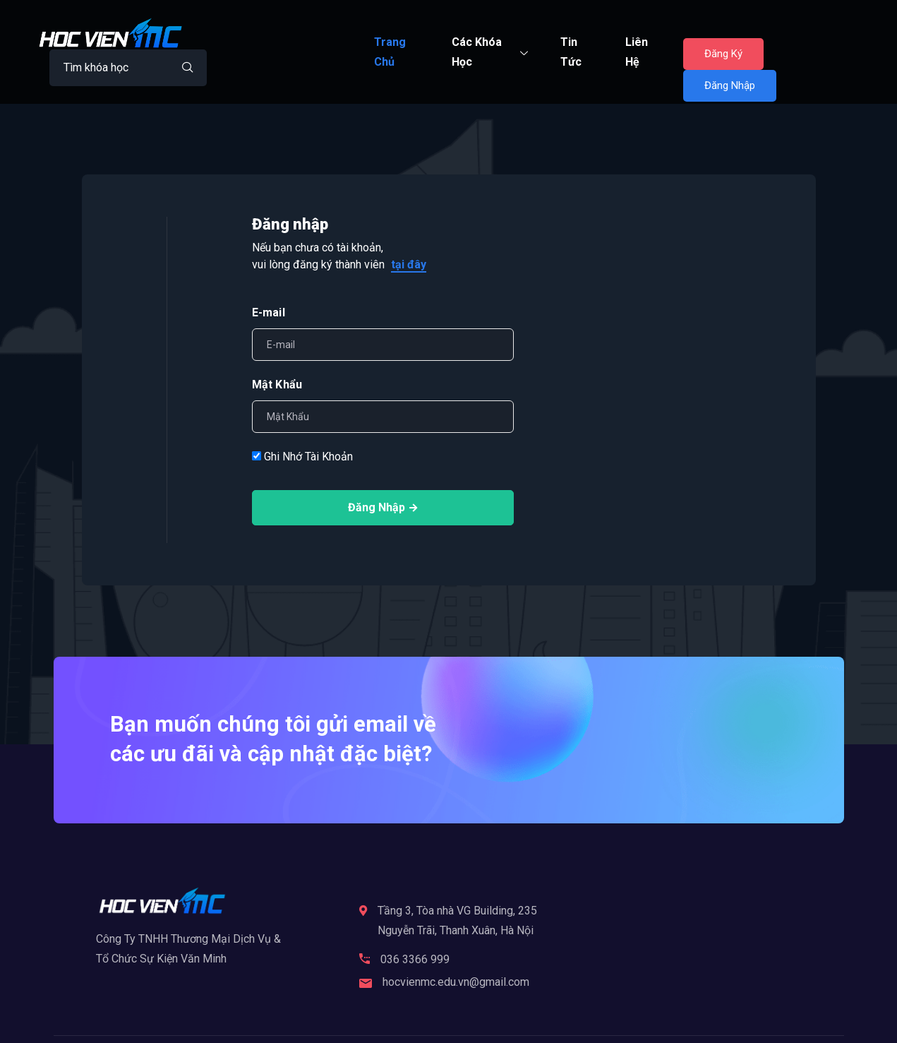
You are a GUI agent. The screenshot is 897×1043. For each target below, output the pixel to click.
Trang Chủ (389, 52)
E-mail (268, 312)
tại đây (408, 264)
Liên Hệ (636, 52)
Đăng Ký (724, 53)
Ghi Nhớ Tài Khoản (302, 456)
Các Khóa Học (491, 52)
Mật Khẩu (277, 384)
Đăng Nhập (730, 85)
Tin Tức (571, 52)
